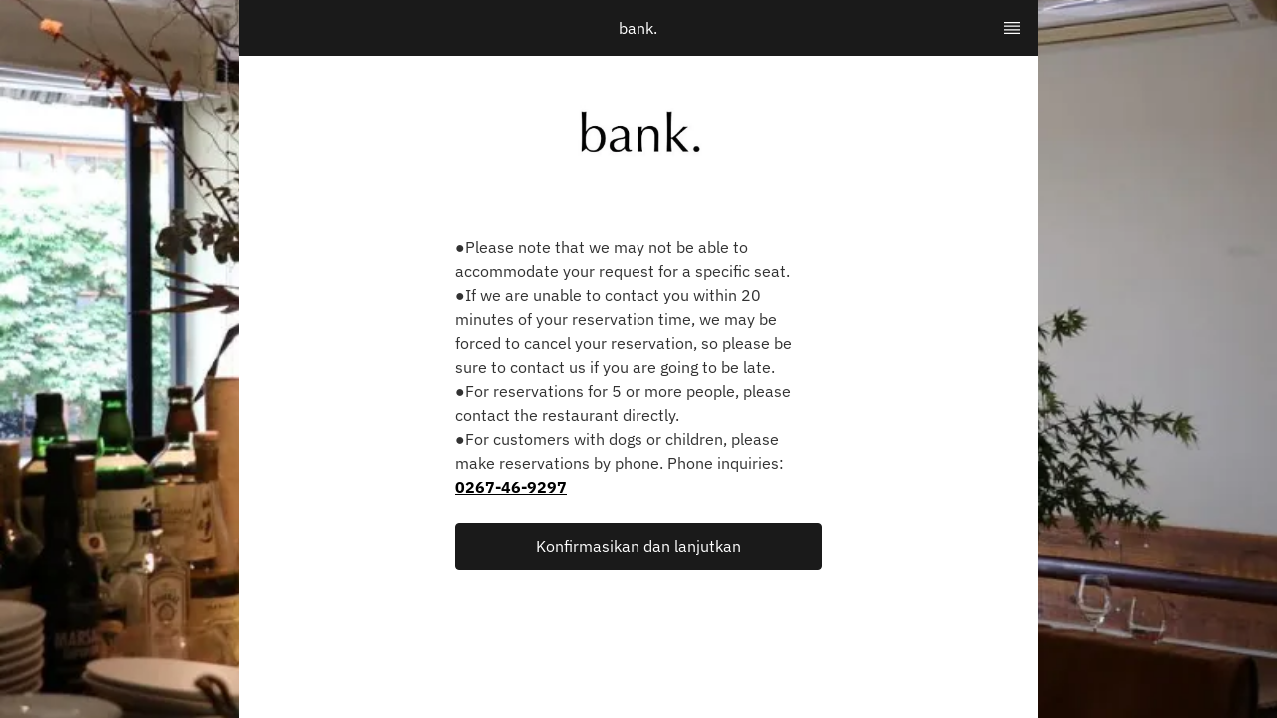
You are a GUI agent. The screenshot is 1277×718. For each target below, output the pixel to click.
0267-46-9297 (511, 487)
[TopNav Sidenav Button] (1012, 28)
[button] (638, 546)
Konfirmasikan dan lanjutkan (638, 546)
